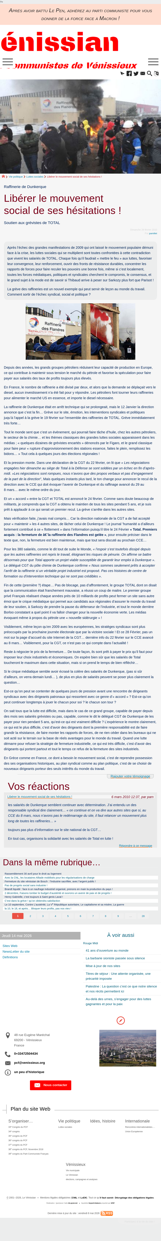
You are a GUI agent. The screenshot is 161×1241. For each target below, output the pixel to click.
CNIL (74, 1210)
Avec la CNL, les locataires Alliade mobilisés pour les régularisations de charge (55, 880)
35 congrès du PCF (18, 1144)
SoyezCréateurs (95, 1215)
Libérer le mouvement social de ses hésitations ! (43, 798)
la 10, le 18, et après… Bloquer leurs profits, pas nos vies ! (42, 914)
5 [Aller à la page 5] (68, 922)
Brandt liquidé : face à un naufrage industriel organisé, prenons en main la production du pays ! (65, 893)
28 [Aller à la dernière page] (143, 922)
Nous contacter (50, 1092)
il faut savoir (107, 1210)
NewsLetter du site (18, 958)
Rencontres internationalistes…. (139, 1134)
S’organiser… (19, 1128)
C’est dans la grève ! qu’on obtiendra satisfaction (36, 906)
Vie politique (16, 177)
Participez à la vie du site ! (139, 1233)
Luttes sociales (34, 177)
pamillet (153, 234)
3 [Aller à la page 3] (43, 922)
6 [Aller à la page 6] (80, 922)
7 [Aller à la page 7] (93, 922)
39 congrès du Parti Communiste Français (29, 1164)
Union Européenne (132, 1139)
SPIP (113, 1215)
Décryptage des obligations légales (134, 1210)
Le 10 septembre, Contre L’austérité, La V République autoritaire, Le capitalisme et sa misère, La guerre (71, 910)
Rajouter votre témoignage (130, 777)
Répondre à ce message (133, 847)
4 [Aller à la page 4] (55, 922)
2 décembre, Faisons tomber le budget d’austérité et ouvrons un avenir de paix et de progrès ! (64, 897)
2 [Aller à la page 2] (30, 922)
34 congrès (13, 1139)
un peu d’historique (29, 1079)
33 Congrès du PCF (18, 1134)
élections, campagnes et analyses (81, 1191)
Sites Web (11, 952)
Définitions (11, 964)
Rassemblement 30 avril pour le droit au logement (36, 876)
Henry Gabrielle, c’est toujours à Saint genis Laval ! (37, 902)
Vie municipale (71, 1181)
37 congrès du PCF (18, 1154)
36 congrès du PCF (18, 1149)
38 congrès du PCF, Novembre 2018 (26, 1159)
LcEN (83, 1210)
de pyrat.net (72, 1215)
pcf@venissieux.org (29, 1070)
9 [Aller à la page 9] (118, 922)
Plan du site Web (31, 1116)
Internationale (135, 1128)
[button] (118, 74)
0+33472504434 (26, 1060)
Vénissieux (74, 1175)
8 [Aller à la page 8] (105, 922)
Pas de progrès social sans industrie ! (28, 889)
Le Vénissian (70, 1186)
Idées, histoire (102, 1128)
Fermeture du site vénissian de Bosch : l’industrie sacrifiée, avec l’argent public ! (56, 884)
